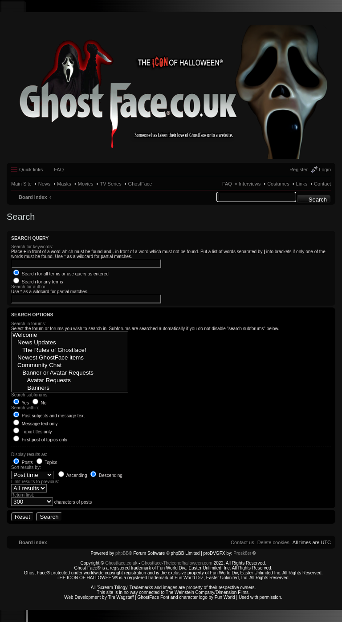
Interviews (250, 183)
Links (302, 183)
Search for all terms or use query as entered (61, 273)
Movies (86, 183)
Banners (70, 388)
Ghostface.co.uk (121, 563)
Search (318, 199)
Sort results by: (26, 467)
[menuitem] (273, 542)
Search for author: (29, 286)
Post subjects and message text (49, 415)
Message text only (35, 423)
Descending (106, 475)
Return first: (22, 495)
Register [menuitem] (298, 169)
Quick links (31, 169)
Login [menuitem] (325, 169)
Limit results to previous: (35, 481)
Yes (21, 402)
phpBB (122, 553)
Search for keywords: (32, 246)
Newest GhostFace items (70, 358)
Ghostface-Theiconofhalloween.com (176, 563)
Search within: (25, 407)
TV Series (110, 183)
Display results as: (29, 454)
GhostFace (140, 183)
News (44, 183)
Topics (47, 462)
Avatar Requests (70, 380)
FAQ (227, 183)
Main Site (21, 183)
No (40, 402)
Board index (33, 197)
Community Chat (70, 365)
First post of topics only (40, 439)
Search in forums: (28, 323)
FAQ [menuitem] (59, 169)
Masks (64, 183)
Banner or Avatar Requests (70, 373)
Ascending (72, 475)
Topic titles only (32, 431)
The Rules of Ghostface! (70, 350)
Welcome (70, 335)
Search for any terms (38, 281)
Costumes (278, 183)
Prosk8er (242, 553)
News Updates (70, 343)
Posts (23, 462)
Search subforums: (30, 394)
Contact (322, 183)
